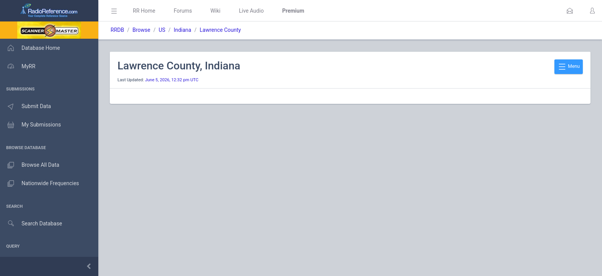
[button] (570, 11)
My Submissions (30, 125)
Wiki (215, 11)
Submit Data (25, 106)
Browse (141, 30)
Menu (568, 66)
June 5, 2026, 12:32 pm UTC (171, 79)
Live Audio (251, 11)
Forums (183, 11)
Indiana (182, 30)
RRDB (117, 30)
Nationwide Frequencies (39, 183)
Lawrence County (220, 30)
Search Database (31, 223)
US (162, 30)
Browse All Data (29, 165)
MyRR (17, 66)
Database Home (30, 47)
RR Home (144, 11)
